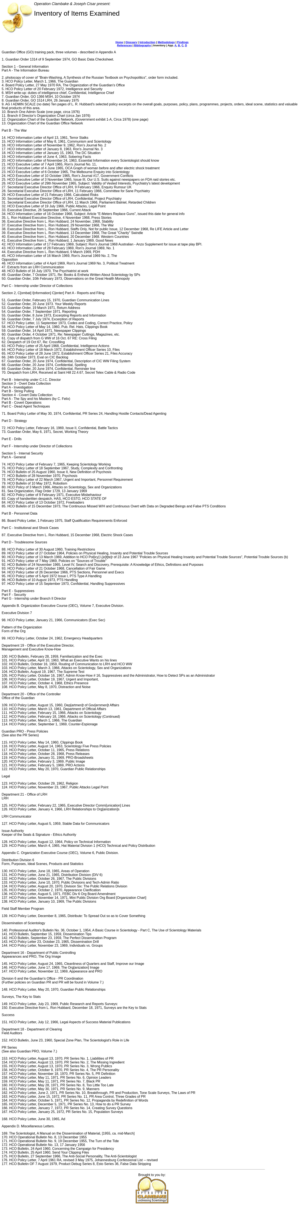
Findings (183, 42)
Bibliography (142, 45)
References (124, 45)
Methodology (166, 42)
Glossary (131, 42)
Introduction (147, 42)
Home (119, 42)
